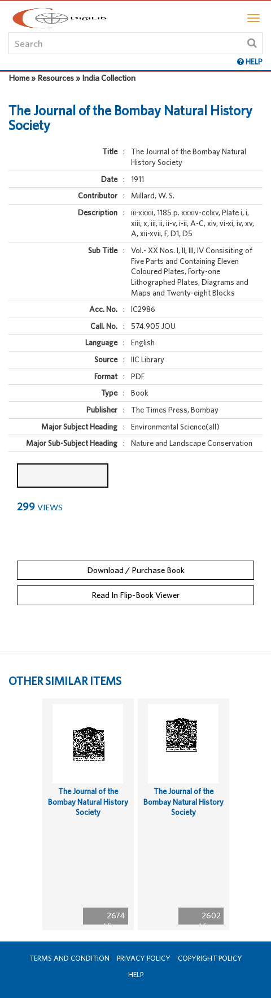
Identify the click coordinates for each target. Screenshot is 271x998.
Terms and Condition (69, 958)
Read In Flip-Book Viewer (135, 595)
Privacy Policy (144, 958)
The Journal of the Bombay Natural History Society (88, 802)
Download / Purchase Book (136, 570)
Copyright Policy (210, 958)
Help (135, 974)
